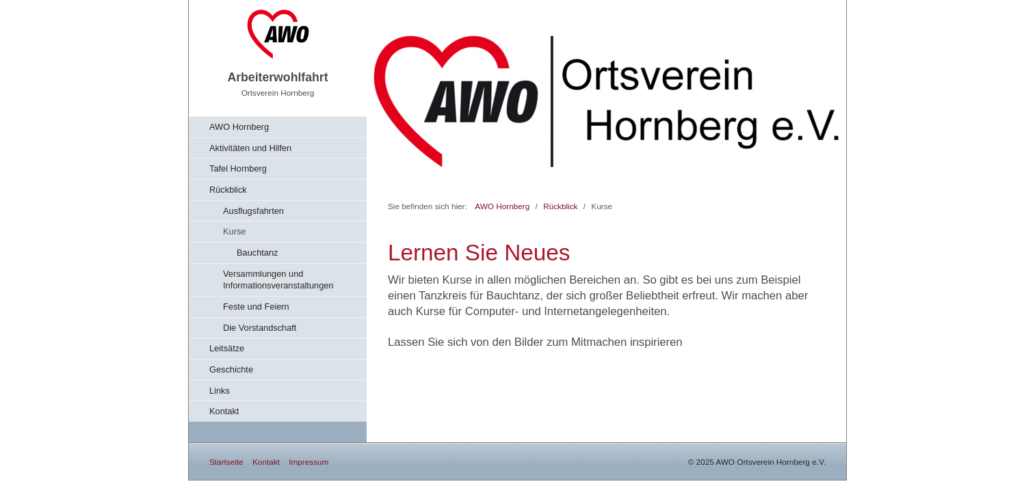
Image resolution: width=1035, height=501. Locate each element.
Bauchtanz (257, 252)
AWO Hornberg (239, 127)
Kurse (234, 231)
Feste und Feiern (256, 306)
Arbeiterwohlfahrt (277, 77)
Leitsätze (226, 348)
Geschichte (231, 369)
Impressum (308, 461)
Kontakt (224, 411)
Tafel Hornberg (238, 168)
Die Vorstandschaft (259, 328)
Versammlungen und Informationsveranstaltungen (278, 280)
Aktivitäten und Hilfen (250, 148)
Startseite (226, 461)
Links (219, 390)
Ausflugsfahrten (253, 211)
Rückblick (228, 190)
